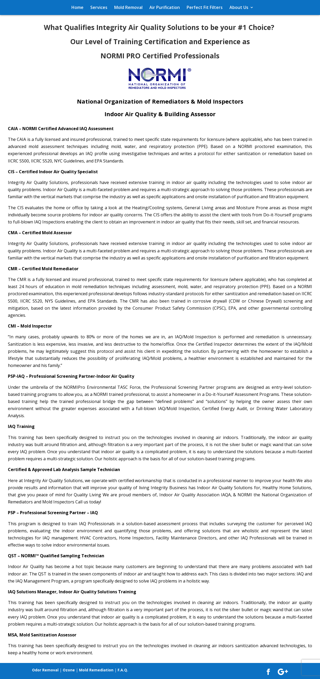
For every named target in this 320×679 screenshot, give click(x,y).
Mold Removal (128, 7)
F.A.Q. (123, 669)
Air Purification (164, 7)
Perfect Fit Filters (205, 7)
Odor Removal (45, 669)
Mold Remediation (96, 669)
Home (77, 7)
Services (98, 7)
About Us (238, 7)
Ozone (69, 669)
